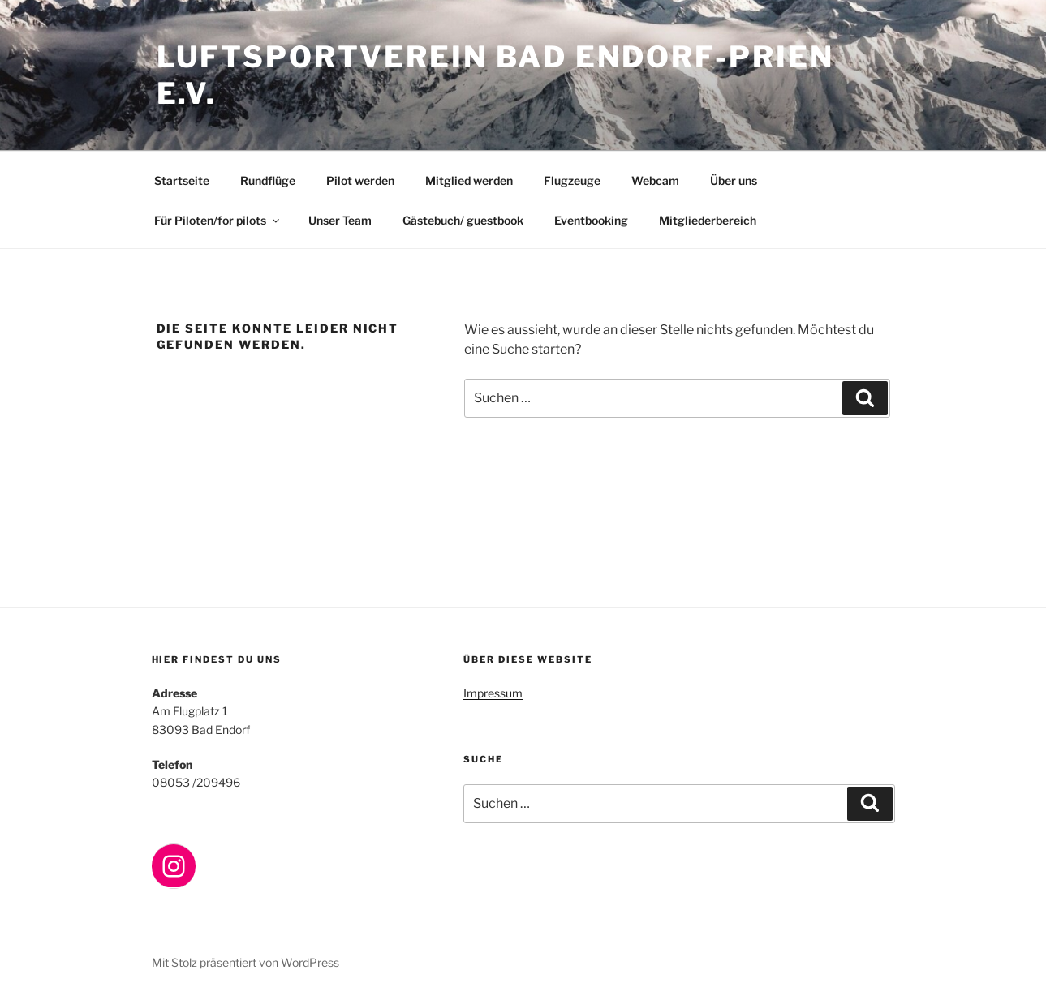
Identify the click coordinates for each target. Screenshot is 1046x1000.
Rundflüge (267, 180)
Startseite (181, 180)
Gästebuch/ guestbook (462, 220)
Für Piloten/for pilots (218, 220)
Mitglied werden (469, 180)
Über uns (733, 180)
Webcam (655, 180)
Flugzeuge (572, 180)
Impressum (493, 693)
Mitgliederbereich (707, 220)
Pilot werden (360, 180)
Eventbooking (591, 220)
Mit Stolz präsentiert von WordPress (245, 962)
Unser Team (340, 220)
